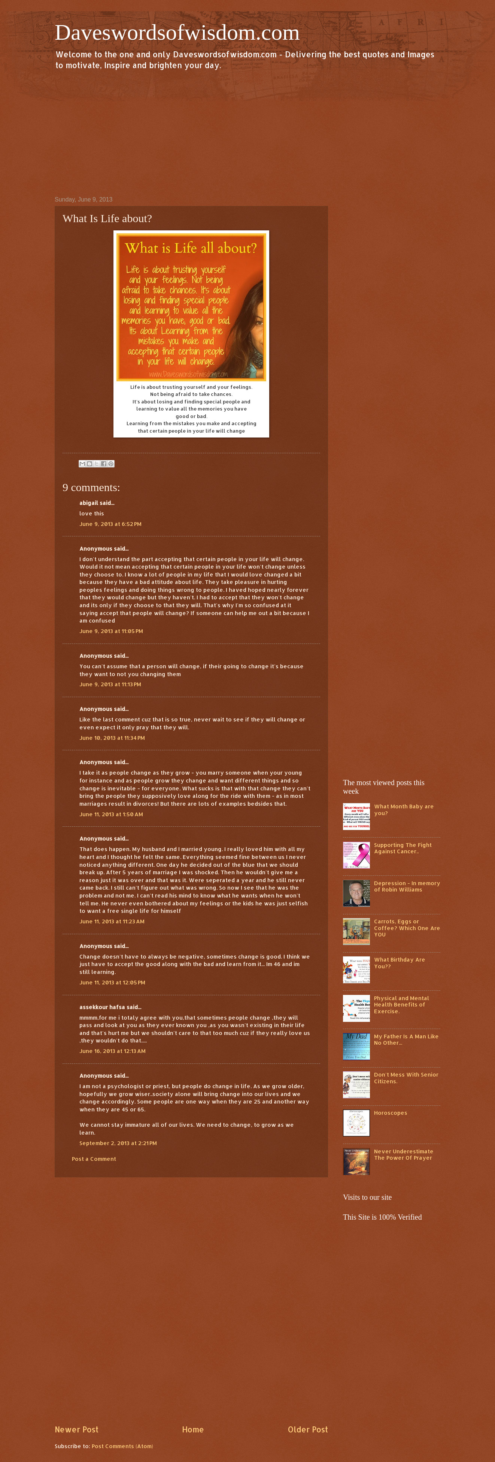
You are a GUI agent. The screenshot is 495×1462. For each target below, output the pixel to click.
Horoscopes (390, 1112)
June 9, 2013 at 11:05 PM (111, 631)
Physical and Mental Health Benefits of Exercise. (401, 1005)
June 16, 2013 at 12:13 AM (112, 1050)
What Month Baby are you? (404, 810)
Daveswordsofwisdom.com (177, 32)
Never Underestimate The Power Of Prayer (404, 1155)
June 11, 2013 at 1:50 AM (111, 814)
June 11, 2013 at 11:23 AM (112, 921)
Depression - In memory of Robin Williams (407, 886)
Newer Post (76, 1429)
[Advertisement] (247, 132)
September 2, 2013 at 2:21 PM (118, 1143)
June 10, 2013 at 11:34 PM (112, 737)
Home (193, 1429)
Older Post (308, 1429)
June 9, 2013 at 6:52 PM (110, 523)
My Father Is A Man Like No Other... (406, 1040)
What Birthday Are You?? (399, 963)
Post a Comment (94, 1158)
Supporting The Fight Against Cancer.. (403, 848)
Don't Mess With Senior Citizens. (406, 1078)
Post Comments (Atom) (122, 1446)
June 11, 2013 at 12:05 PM (112, 982)
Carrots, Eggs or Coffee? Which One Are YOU (407, 928)
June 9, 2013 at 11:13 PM (110, 684)
